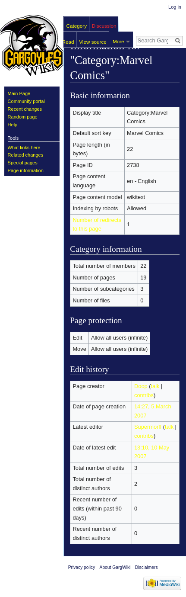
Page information (26, 170)
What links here (24, 147)
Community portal (26, 101)
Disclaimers (146, 567)
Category (76, 26)
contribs (144, 395)
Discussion (104, 26)
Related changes (26, 154)
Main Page (19, 93)
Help (13, 124)
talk (155, 386)
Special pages (23, 162)
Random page (23, 116)
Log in (174, 7)
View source (93, 42)
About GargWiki (115, 567)
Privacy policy (81, 567)
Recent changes (25, 109)
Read (68, 42)
